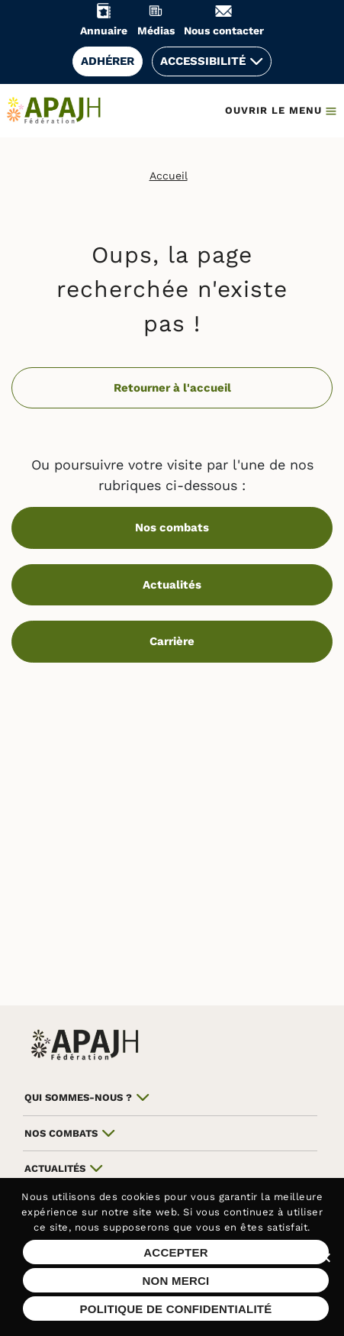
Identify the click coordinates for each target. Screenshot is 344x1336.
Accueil (168, 175)
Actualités (172, 585)
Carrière (172, 641)
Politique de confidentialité (175, 1308)
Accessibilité (203, 61)
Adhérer (107, 61)
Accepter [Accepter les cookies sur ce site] (175, 1252)
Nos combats (172, 527)
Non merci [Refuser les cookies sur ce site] (175, 1280)
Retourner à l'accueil (172, 388)
